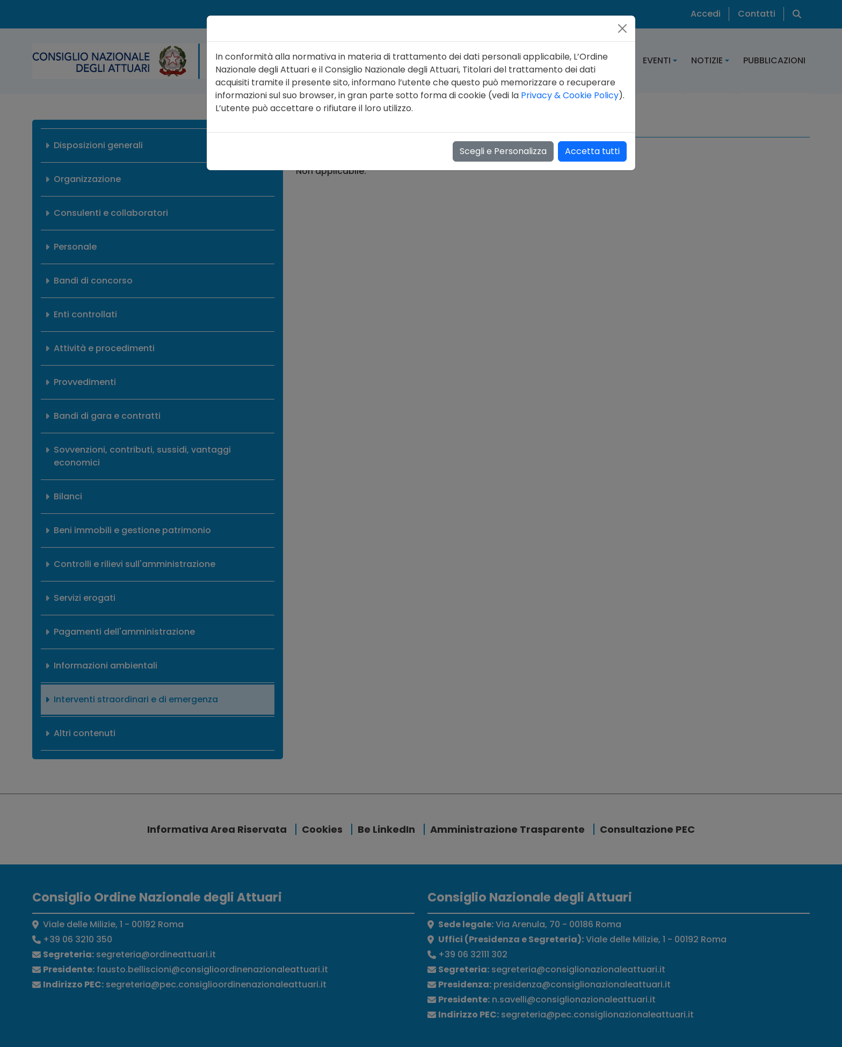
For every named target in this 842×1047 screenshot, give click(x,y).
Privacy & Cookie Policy (570, 95)
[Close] (622, 28)
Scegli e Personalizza (503, 151)
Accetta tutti (592, 151)
